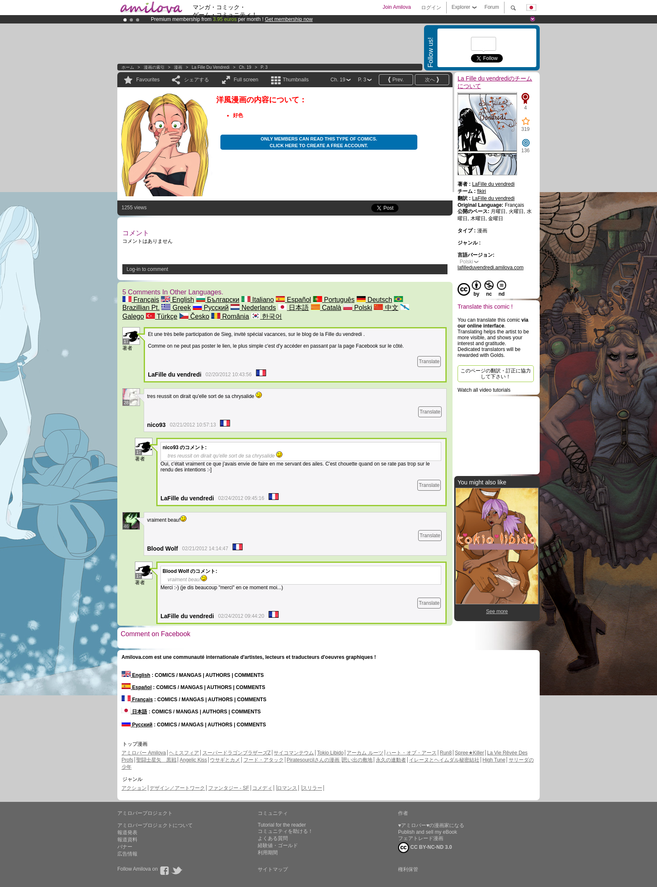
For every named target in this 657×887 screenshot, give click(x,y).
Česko (194, 316)
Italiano (257, 299)
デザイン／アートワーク (177, 788)
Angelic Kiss (193, 760)
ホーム (128, 67)
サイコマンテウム (294, 753)
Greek (176, 307)
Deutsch (374, 299)
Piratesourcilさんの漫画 (314, 760)
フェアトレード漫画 (420, 838)
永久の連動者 (391, 760)
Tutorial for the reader (282, 825)
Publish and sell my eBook (427, 832)
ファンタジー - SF (228, 788)
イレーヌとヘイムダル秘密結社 (444, 760)
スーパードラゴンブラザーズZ (236, 753)
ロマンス (287, 788)
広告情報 (127, 854)
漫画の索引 (154, 67)
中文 (386, 307)
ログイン (431, 7)
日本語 (293, 307)
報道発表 (127, 832)
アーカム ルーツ (365, 753)
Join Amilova (397, 7)
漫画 (178, 67)
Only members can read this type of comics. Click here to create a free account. (319, 142)
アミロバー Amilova (144, 753)
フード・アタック (263, 760)
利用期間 (268, 853)
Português (333, 299)
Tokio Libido (330, 753)
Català (326, 307)
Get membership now (289, 19)
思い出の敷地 (357, 760)
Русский (211, 307)
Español (293, 299)
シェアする (196, 80)
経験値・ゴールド (278, 845)
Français (140, 299)
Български (218, 299)
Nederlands (253, 307)
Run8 (446, 753)
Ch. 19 (245, 67)
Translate (429, 361)
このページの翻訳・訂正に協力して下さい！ (495, 374)
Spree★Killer (469, 753)
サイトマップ (273, 869)
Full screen (246, 80)
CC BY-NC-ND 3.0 (425, 847)
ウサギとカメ (225, 760)
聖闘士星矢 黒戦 (156, 760)
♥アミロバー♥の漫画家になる (431, 825)
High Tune (494, 760)
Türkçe (161, 316)
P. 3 (264, 67)
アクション (134, 788)
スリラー (312, 788)
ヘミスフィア (184, 753)
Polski (357, 307)
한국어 (266, 316)
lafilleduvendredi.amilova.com (490, 268)
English (177, 299)
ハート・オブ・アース (411, 753)
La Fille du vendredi (211, 67)
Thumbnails (296, 80)
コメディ (262, 788)
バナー (124, 847)
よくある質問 (273, 838)
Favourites (148, 80)
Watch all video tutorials (484, 390)
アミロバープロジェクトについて (155, 825)
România (230, 316)
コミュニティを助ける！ (285, 831)
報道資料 (127, 840)
